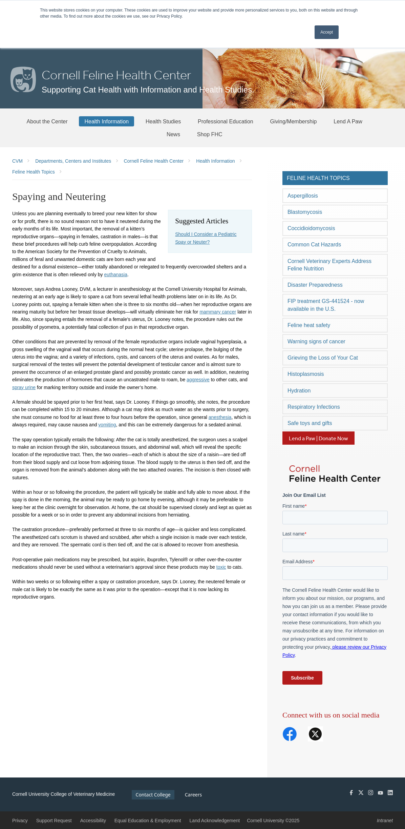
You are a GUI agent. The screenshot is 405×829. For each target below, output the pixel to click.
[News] (173, 134)
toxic (221, 567)
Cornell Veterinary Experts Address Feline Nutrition (329, 264)
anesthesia (220, 417)
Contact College (153, 794)
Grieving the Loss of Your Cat (322, 358)
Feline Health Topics (318, 178)
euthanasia (115, 274)
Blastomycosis (304, 212)
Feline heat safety (308, 325)
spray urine (24, 387)
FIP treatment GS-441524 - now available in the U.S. (325, 304)
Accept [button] (326, 32)
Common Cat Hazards (314, 244)
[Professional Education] (225, 121)
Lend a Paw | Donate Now (318, 438)
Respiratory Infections (313, 407)
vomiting (107, 424)
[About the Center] (47, 121)
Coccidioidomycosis (311, 228)
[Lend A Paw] (348, 121)
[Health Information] (106, 121)
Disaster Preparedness (315, 285)
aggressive (198, 379)
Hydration (299, 390)
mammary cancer (217, 312)
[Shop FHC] (210, 134)
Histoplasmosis (305, 374)
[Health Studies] (163, 121)
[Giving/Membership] (293, 121)
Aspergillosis (302, 196)
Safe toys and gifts (309, 423)
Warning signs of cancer (316, 341)
